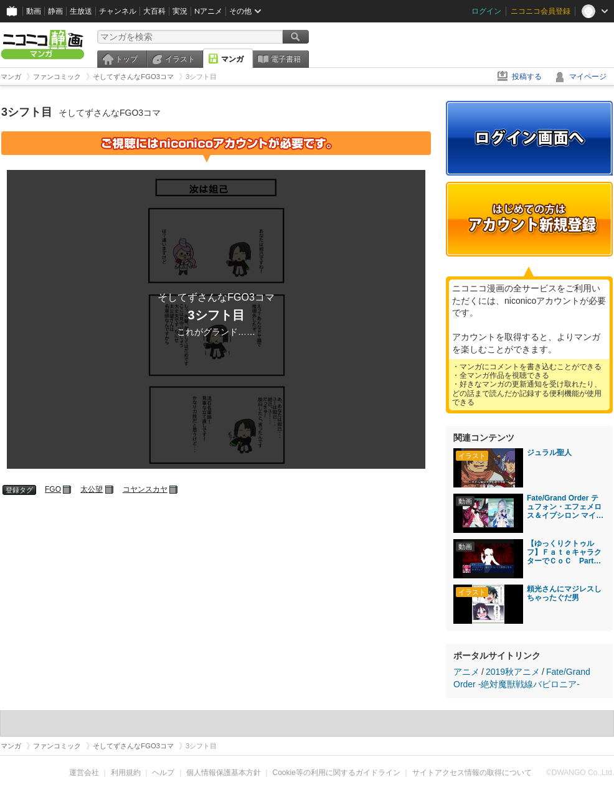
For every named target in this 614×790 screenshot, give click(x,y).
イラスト (180, 59)
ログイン (486, 11)
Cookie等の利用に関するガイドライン (336, 772)
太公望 (91, 489)
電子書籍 (286, 59)
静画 (55, 11)
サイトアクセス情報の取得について (472, 772)
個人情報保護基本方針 (223, 772)
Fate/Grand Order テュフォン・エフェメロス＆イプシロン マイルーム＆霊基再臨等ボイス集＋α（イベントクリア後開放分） (565, 507)
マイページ (588, 76)
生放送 (81, 11)
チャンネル (117, 11)
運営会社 (84, 772)
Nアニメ (208, 11)
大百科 (154, 11)
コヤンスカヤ (145, 489)
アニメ (466, 672)
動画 (33, 11)
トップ (126, 59)
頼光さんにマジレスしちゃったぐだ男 (564, 593)
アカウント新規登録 (529, 219)
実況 (179, 11)
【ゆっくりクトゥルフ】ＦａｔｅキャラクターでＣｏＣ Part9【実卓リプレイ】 (564, 552)
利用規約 (126, 772)
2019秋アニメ (513, 672)
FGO (53, 489)
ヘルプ (163, 772)
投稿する (527, 76)
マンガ (232, 59)
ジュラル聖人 (549, 452)
